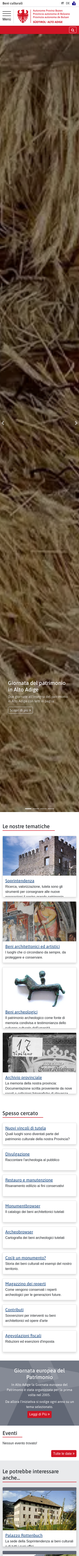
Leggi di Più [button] (39, 1414)
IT (62, 3)
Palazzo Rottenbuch (24, 1535)
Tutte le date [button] (64, 1453)
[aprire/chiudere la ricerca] (72, 30)
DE (68, 3)
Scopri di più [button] (20, 710)
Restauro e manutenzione (29, 1179)
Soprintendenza (19, 880)
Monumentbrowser (22, 1205)
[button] (2, 423)
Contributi (14, 1309)
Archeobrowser (19, 1231)
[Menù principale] (7, 16)
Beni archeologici (21, 1011)
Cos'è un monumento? (25, 1257)
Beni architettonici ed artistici (32, 946)
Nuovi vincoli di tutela (25, 1128)
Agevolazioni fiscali (23, 1335)
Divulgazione (17, 1153)
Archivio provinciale (23, 1077)
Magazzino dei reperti (25, 1283)
